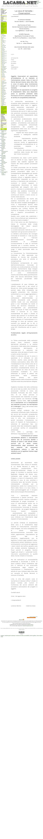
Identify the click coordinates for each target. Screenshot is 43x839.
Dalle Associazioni (3, 21)
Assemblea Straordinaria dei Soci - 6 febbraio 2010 (3, 91)
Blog (2, 126)
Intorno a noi (3, 120)
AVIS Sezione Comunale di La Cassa (3, 108)
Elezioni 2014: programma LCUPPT (4, 134)
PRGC (2, 125)
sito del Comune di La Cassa (4, 137)
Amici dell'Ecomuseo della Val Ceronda (4, 112)
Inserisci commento (31, 617)
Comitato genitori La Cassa (3, 31)
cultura (2, 18)
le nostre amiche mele (3, 45)
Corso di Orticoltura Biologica (3, 49)
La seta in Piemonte (3, 74)
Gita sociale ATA (4, 68)
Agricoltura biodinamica (3, 76)
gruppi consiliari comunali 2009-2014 (3, 117)
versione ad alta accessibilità (22, 635)
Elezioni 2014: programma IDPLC (4, 131)
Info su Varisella (3, 168)
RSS (2, 636)
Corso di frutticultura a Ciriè (3, 38)
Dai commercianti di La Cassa (4, 123)
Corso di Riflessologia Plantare (3, 96)
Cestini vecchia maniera (3, 73)
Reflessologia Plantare (3, 70)
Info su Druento (3, 166)
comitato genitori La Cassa (3, 148)
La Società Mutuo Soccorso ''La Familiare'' (3, 26)
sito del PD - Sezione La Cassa (3, 158)
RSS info (21, 619)
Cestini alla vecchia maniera (3, 64)
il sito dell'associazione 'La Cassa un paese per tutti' (4, 152)
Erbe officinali (3, 71)
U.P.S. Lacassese (3, 23)
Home (2, 9)
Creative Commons (21, 629)
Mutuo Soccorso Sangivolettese (4, 161)
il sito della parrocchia (3, 156)
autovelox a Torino (3, 170)
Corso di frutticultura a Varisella (3, 41)
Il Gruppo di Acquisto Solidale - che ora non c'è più (4, 12)
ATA (1, 33)
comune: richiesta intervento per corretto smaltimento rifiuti (3, 103)
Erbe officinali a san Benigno (3, 67)
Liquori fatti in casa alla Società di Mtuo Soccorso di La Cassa (4, 82)
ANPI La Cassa (3, 106)
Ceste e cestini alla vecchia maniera (3, 86)
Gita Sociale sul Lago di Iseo (3, 94)
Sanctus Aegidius (2, 29)
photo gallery (33, 635)
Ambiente (3, 114)
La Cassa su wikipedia (3, 144)
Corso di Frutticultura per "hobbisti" (3, 35)
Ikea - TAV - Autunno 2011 (3, 47)
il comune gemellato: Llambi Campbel (3, 141)
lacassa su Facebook (3, 146)
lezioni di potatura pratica (4, 53)
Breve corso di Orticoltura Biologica (3, 99)
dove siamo (39, 635)
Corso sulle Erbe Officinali (4, 88)
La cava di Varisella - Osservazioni (3, 79)
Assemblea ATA (4, 51)
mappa (2, 635)
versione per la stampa (10, 635)
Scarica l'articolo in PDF (33, 616)
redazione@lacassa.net (27, 625)
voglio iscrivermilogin (38, 2)
